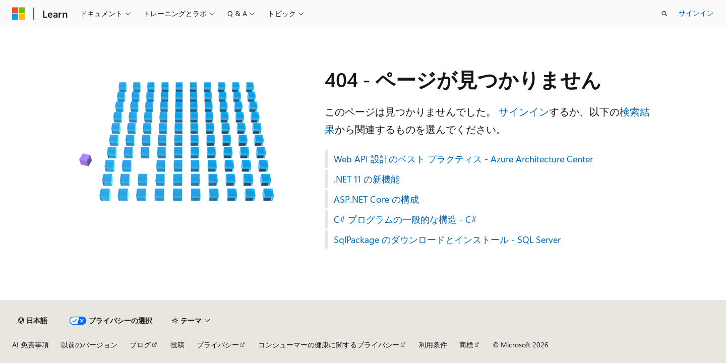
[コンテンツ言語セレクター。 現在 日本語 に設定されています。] (32, 321)
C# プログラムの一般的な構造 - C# (405, 219)
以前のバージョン (89, 344)
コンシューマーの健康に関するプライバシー (328, 344)
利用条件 (433, 344)
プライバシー (218, 344)
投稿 (177, 344)
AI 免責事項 (30, 344)
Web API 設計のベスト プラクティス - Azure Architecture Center (463, 159)
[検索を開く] (664, 14)
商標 (466, 344)
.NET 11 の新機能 (367, 179)
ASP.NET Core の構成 (376, 199)
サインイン (696, 13)
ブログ (140, 344)
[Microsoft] (18, 13)
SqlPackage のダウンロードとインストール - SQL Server (447, 239)
